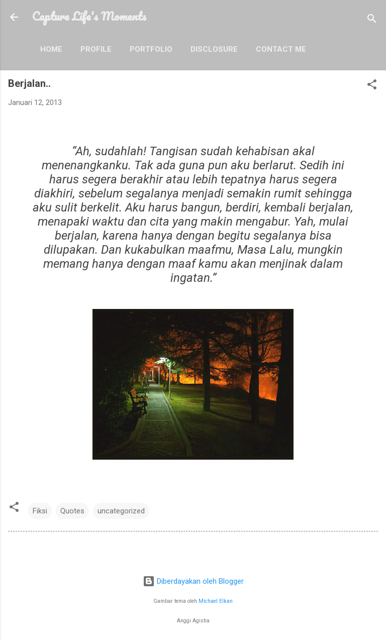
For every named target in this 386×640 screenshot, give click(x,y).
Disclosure (214, 49)
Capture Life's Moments (89, 16)
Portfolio (151, 49)
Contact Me (281, 49)
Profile (96, 49)
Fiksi (40, 510)
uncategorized (121, 510)
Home (51, 49)
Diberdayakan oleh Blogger (193, 581)
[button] (372, 86)
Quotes (72, 510)
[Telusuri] (372, 20)
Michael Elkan (216, 601)
